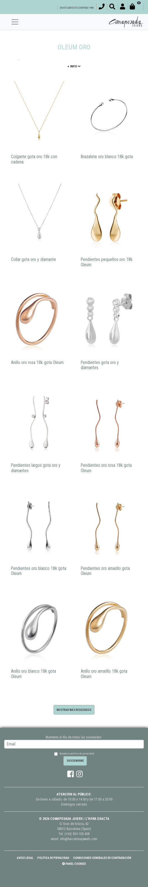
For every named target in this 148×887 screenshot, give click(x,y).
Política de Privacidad (53, 858)
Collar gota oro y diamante (33, 259)
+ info (74, 66)
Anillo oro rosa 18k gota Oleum (37, 362)
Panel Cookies (74, 864)
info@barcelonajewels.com (78, 839)
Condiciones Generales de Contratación (102, 858)
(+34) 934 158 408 (76, 834)
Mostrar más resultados (74, 709)
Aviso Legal (25, 858)
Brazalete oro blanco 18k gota (107, 156)
